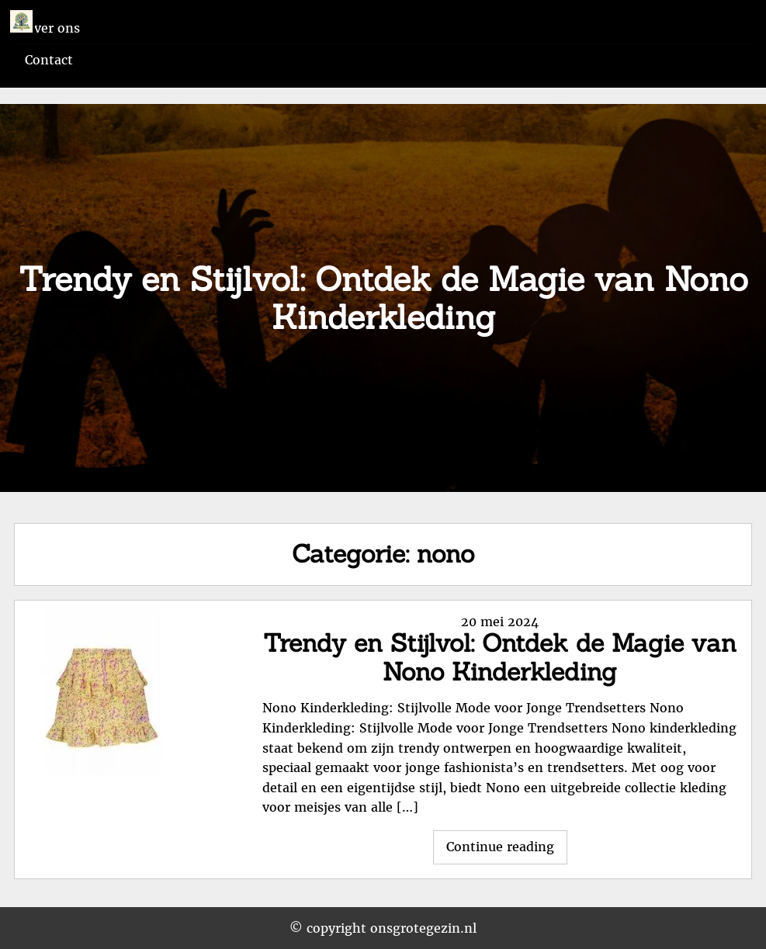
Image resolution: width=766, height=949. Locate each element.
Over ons (52, 28)
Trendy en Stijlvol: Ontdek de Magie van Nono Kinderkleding (500, 657)
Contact (49, 60)
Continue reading (506, 850)
